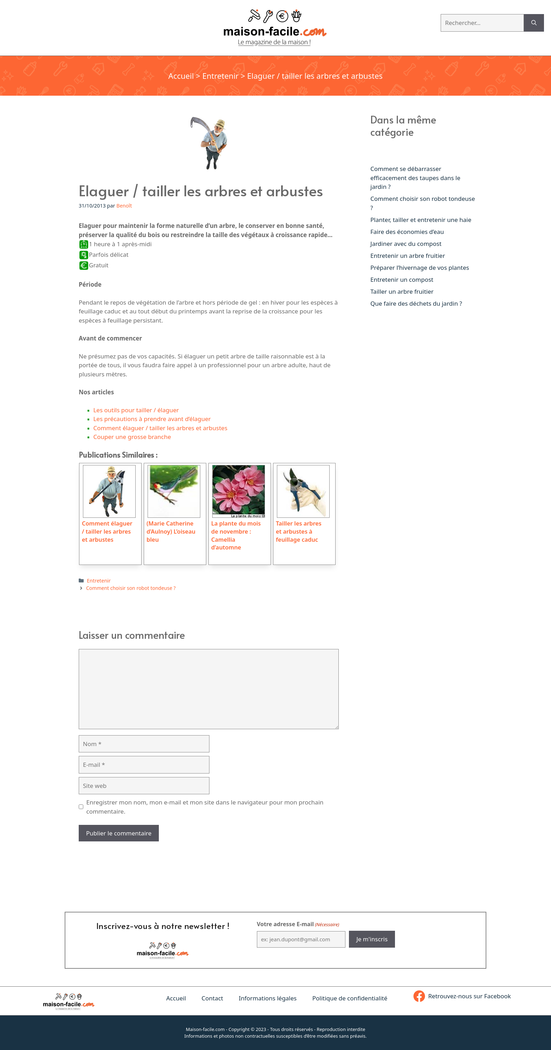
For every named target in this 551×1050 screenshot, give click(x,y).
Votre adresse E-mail (298, 924)
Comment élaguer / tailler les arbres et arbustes (160, 428)
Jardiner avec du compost (405, 244)
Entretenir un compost (401, 279)
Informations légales (268, 998)
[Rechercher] (534, 23)
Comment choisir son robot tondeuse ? (131, 588)
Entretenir (220, 75)
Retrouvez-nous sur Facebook (469, 996)
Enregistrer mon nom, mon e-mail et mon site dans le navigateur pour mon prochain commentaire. (205, 806)
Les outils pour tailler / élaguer (136, 410)
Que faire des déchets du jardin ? (416, 303)
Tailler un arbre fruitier (402, 291)
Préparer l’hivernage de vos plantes (419, 267)
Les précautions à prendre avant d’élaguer (151, 419)
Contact (212, 998)
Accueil (181, 75)
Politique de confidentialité (350, 998)
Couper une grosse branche (132, 437)
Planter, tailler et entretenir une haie (420, 220)
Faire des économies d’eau (407, 232)
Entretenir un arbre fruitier (407, 256)
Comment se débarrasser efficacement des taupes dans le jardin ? (415, 178)
